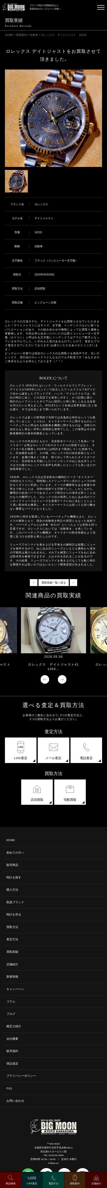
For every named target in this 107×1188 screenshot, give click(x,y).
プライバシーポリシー (21, 1076)
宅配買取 (70, 792)
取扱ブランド (15, 902)
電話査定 (86, 750)
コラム (10, 1001)
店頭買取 (37, 792)
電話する (53, 1183)
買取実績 (12, 952)
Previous (45, 679)
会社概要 (12, 1038)
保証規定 (12, 1063)
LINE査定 (21, 750)
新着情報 (12, 976)
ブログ (10, 1014)
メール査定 (53, 750)
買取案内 (75, 1183)
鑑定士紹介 (13, 1026)
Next (62, 679)
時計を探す (13, 877)
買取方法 (12, 927)
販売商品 (12, 865)
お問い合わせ (15, 1101)
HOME (10, 840)
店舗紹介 (12, 964)
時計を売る (13, 914)
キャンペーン (15, 989)
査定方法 (12, 939)
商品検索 (11, 1183)
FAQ (9, 1088)
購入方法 (12, 889)
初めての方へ (15, 852)
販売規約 (12, 1051)
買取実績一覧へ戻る (53, 582)
